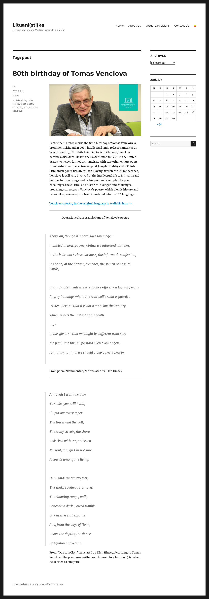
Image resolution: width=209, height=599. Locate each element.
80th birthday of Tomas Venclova (70, 73)
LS (14, 86)
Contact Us (181, 25)
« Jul (159, 124)
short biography (21, 107)
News (16, 95)
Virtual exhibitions (157, 25)
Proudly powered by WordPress (46, 584)
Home (119, 25)
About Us (134, 25)
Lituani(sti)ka (28, 25)
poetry (30, 103)
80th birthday (20, 100)
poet (23, 103)
